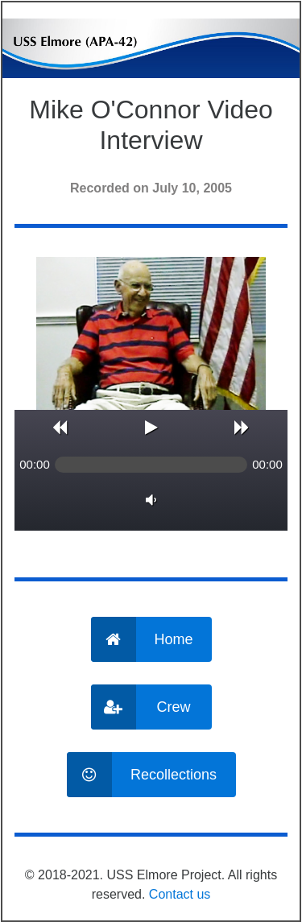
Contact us (179, 894)
